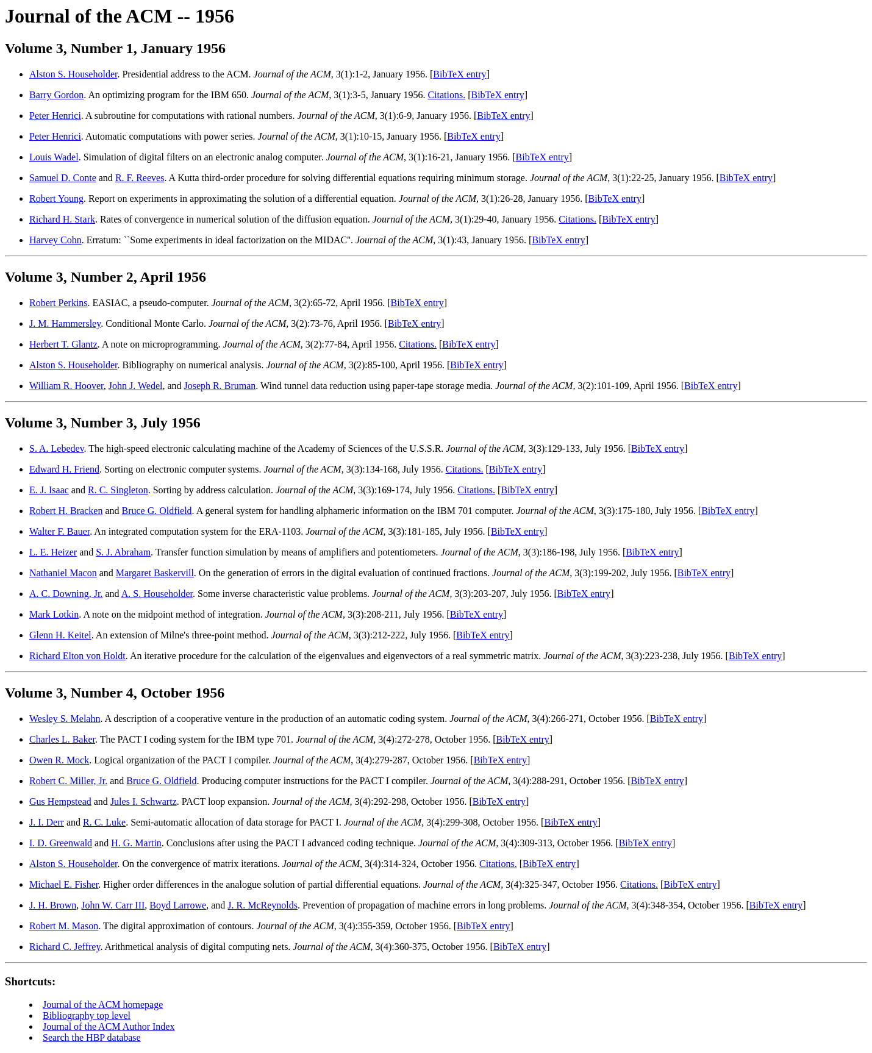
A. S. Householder (157, 593)
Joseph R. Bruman (220, 385)
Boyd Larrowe (177, 905)
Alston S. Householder (73, 74)
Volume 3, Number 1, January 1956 (115, 48)
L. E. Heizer (53, 552)
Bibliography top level (86, 1015)
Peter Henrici (55, 115)
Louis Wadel (54, 157)
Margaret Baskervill (155, 573)
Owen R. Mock (59, 760)
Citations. (446, 95)
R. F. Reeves (140, 178)
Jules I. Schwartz (143, 801)
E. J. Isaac (49, 490)
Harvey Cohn (55, 240)
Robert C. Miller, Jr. (68, 781)
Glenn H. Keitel (60, 635)
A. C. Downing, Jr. (65, 593)
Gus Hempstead (60, 801)
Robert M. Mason (63, 926)
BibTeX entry (459, 74)
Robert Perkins (58, 303)
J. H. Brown (52, 905)
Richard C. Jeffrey (64, 946)
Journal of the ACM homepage (103, 1004)
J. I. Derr (46, 822)
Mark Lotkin (54, 614)
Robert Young (56, 198)
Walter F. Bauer (59, 531)
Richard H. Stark (62, 219)
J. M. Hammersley (65, 323)
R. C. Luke (104, 822)
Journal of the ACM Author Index (108, 1026)
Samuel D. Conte (62, 178)
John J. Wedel (136, 385)
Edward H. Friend (64, 469)
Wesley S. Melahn (64, 718)
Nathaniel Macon (63, 573)
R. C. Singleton (118, 490)
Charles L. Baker (62, 739)
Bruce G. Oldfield (157, 510)
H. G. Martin (136, 843)
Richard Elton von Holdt (77, 656)
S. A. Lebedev (56, 448)
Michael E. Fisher (63, 884)
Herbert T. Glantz (63, 344)
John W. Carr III (113, 905)
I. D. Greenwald (60, 843)
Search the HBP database (92, 1037)
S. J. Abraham (123, 552)
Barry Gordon (56, 95)
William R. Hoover (66, 385)
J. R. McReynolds (262, 905)
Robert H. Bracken (65, 510)
